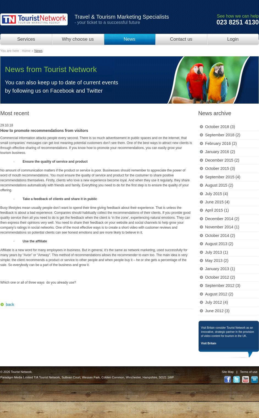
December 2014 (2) (222, 219)
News (130, 39)
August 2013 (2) (219, 244)
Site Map (228, 371)
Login (233, 39)
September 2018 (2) (222, 135)
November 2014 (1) (222, 227)
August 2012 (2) (219, 294)
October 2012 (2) (220, 277)
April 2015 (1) (217, 210)
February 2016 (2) (221, 143)
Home (26, 51)
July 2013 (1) (216, 252)
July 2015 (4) (216, 194)
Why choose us (78, 39)
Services (26, 39)
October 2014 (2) (220, 235)
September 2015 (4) (222, 177)
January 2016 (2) (220, 152)
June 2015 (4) (217, 202)
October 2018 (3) (220, 126)
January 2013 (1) (220, 269)
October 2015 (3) (220, 168)
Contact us (181, 39)
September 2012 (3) (222, 285)
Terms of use (248, 371)
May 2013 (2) (216, 260)
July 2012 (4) (216, 302)
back (10, 304)
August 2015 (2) (219, 185)
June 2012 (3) (217, 311)
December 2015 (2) (222, 160)
